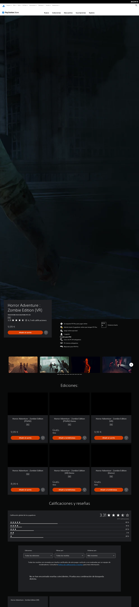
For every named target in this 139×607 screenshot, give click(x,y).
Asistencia (55, 5)
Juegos (8, 5)
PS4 (19, 5)
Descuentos (68, 11)
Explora (91, 11)
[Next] (131, 363)
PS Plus (24, 5)
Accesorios (32, 5)
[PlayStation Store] (11, 10)
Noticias (40, 5)
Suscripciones (81, 11)
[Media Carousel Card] (23, 363)
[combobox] (38, 553)
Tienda (48, 5)
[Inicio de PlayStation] (3, 5)
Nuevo (46, 11)
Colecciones (56, 11)
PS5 (14, 5)
